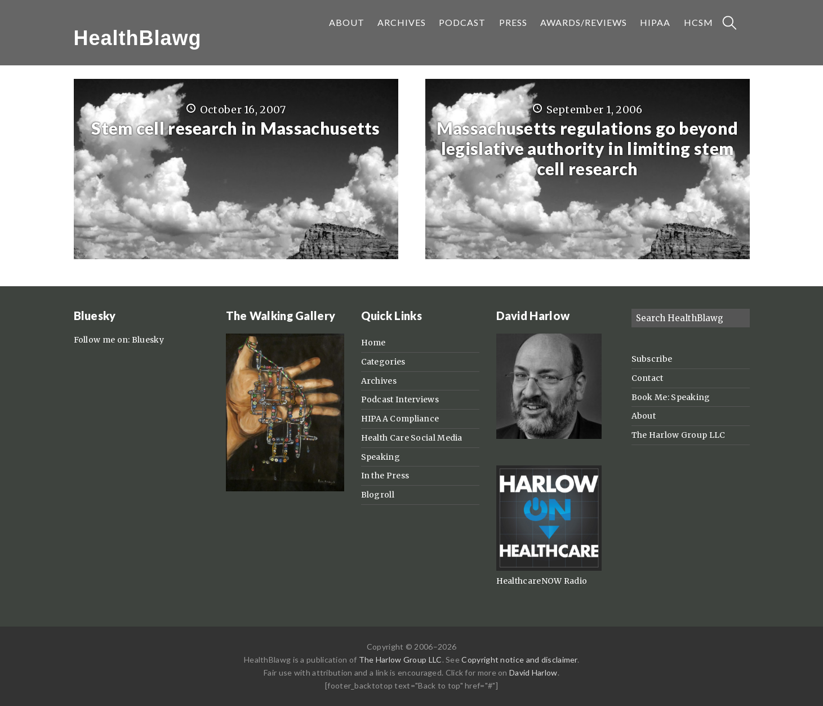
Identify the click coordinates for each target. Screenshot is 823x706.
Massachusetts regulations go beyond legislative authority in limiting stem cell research (588, 148)
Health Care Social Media (411, 438)
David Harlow (533, 672)
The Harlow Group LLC (678, 435)
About (643, 416)
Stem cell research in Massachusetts (235, 128)
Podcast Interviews (400, 399)
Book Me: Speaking (670, 397)
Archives (379, 381)
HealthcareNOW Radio (542, 581)
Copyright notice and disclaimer (519, 659)
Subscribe (652, 359)
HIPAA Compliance (400, 419)
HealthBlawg (138, 38)
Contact (647, 378)
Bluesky (148, 340)
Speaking (380, 457)
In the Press (385, 475)
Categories (383, 362)
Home (373, 343)
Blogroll (377, 495)
